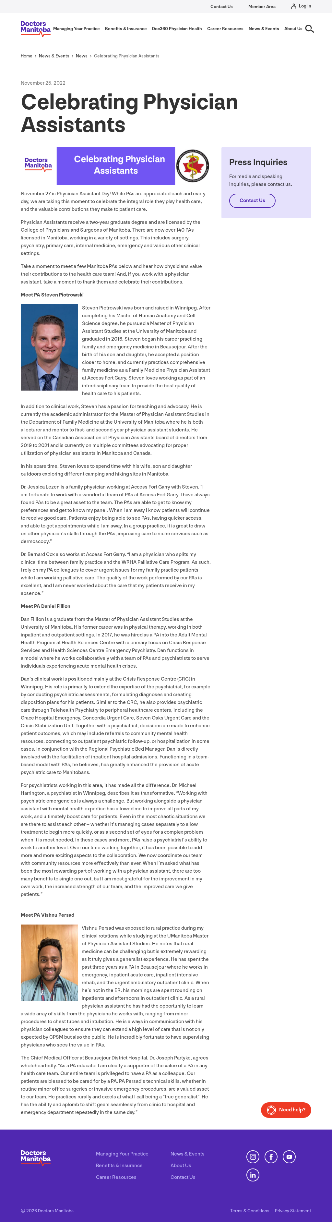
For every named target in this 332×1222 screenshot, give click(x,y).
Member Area (262, 6)
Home (26, 56)
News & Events (188, 1154)
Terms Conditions (250, 1211)
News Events (54, 56)
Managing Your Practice (122, 1154)
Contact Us (221, 6)
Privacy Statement (293, 1211)
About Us (181, 1166)
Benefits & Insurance (119, 1166)
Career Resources (116, 1177)
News (82, 56)
